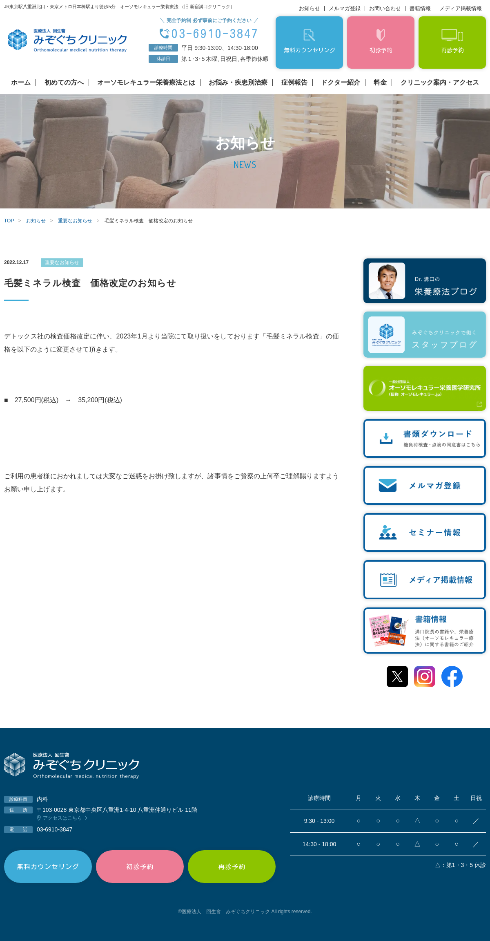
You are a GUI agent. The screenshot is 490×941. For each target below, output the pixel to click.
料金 (380, 82)
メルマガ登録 (345, 8)
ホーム (21, 82)
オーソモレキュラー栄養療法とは (146, 82)
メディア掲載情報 (460, 8)
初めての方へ (64, 82)
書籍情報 (420, 8)
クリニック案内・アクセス (440, 82)
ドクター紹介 (340, 82)
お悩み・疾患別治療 (238, 82)
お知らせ (309, 8)
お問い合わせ (385, 8)
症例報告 (294, 82)
